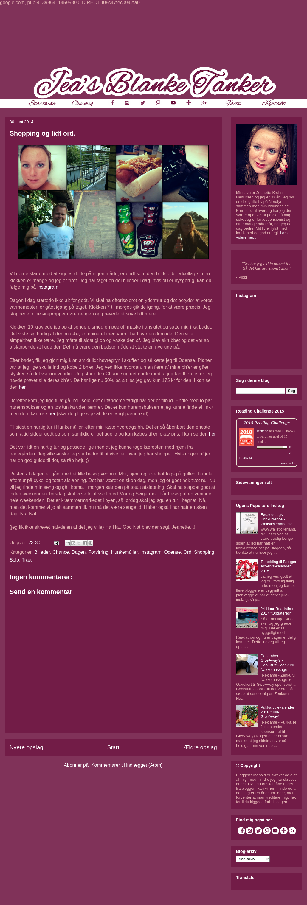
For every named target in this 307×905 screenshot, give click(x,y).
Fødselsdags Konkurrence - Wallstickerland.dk (276, 519)
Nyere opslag (26, 747)
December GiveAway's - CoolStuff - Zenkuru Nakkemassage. (277, 663)
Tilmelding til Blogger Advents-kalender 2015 (278, 566)
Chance (60, 552)
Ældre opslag (200, 747)
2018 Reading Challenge (267, 422)
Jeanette (262, 431)
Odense (172, 552)
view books (288, 463)
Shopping (204, 552)
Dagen (79, 552)
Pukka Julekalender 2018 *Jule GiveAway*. (277, 712)
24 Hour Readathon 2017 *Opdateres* (277, 611)
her (22, 387)
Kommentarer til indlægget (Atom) (127, 765)
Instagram (47, 287)
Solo (14, 559)
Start (113, 747)
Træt (27, 559)
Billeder (42, 552)
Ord (187, 552)
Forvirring (98, 552)
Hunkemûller (124, 552)
